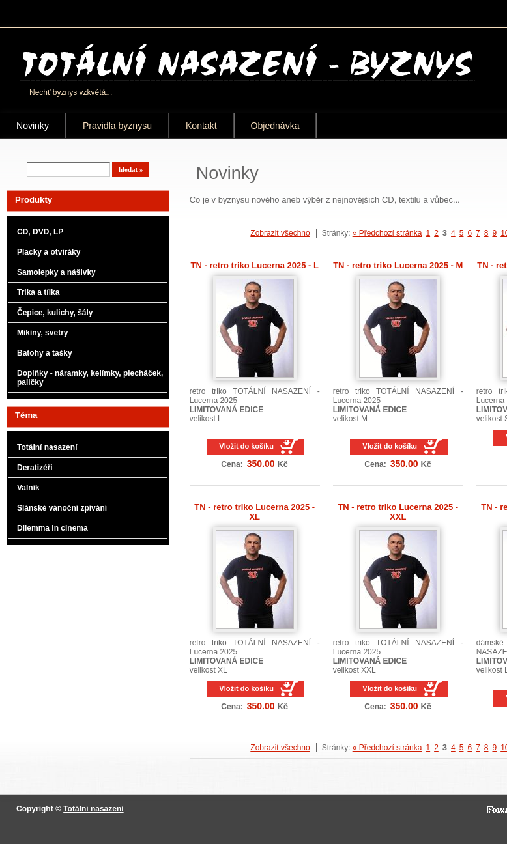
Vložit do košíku (246, 446)
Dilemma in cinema (52, 528)
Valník (28, 487)
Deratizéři (35, 467)
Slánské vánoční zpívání (62, 508)
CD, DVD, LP (40, 231)
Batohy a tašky (44, 353)
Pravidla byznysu (117, 125)
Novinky (32, 125)
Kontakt (201, 125)
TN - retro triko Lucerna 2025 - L (255, 265)
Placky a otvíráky (48, 252)
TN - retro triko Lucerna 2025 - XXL (398, 512)
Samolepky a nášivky (56, 272)
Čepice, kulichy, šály (55, 312)
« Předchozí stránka (387, 233)
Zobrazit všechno (280, 233)
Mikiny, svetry (42, 332)
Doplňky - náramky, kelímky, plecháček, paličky (90, 378)
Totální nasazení (47, 447)
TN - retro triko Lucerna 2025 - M (398, 265)
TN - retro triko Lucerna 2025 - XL (254, 512)
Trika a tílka (38, 292)
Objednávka (275, 125)
